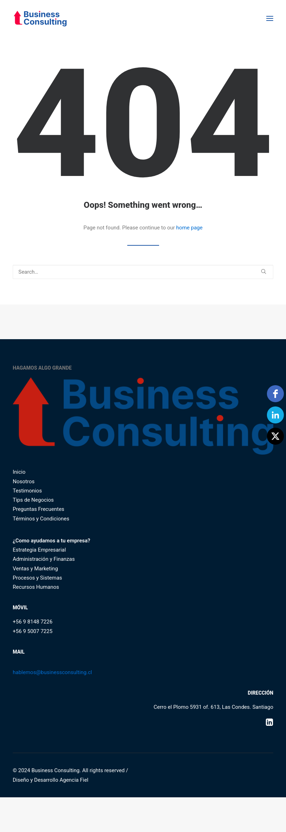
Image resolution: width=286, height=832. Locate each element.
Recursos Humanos (36, 587)
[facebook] (275, 393)
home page (189, 227)
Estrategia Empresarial (39, 550)
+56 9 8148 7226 (32, 622)
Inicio (19, 472)
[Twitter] (275, 436)
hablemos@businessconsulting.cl (52, 672)
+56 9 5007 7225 (32, 631)
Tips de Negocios (33, 500)
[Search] (143, 272)
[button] (269, 18)
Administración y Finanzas (44, 559)
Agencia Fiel (73, 780)
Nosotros (24, 481)
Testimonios (27, 491)
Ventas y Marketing (35, 568)
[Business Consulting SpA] (40, 18)
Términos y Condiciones (41, 518)
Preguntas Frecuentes (38, 509)
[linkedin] (275, 414)
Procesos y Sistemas (37, 578)
